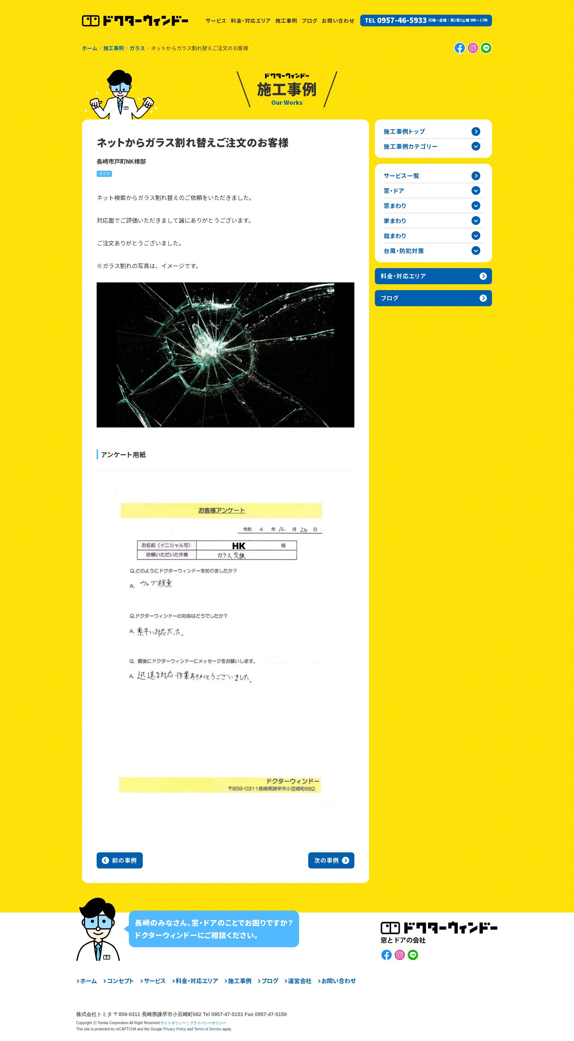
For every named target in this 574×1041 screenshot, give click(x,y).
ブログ (309, 20)
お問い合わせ (338, 20)
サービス (216, 20)
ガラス (104, 173)
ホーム (88, 980)
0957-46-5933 (402, 20)
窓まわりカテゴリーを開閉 (476, 205)
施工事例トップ (404, 131)
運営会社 (300, 980)
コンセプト (120, 980)
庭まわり (395, 235)
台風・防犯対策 (404, 250)
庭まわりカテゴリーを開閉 (476, 235)
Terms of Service (207, 1029)
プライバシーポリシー (208, 1023)
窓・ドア (394, 190)
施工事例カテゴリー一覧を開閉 (476, 146)
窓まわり (395, 205)
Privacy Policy (174, 1029)
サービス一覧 (402, 175)
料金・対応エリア (251, 20)
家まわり (395, 220)
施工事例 (286, 20)
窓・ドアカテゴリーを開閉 (476, 190)
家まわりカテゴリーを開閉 (476, 220)
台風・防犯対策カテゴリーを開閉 (476, 250)
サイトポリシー (173, 1023)
